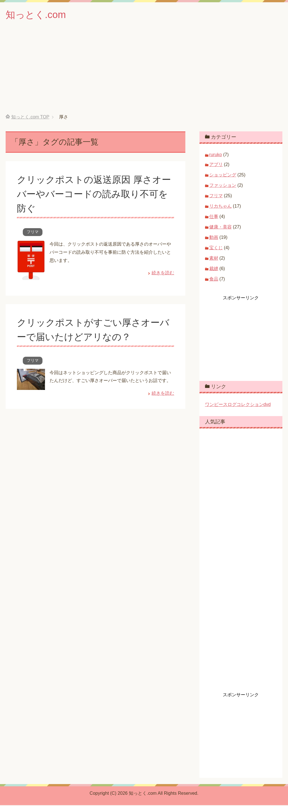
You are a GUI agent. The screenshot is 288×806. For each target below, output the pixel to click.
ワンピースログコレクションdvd (238, 405)
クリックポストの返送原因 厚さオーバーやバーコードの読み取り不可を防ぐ (94, 194)
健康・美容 (220, 227)
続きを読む (163, 273)
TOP (30, 117)
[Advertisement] (144, 72)
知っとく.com (37, 15)
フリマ (33, 232)
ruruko (215, 155)
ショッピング (222, 175)
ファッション (222, 186)
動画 (213, 238)
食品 (213, 279)
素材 (213, 259)
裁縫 (213, 269)
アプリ (216, 165)
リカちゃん (220, 207)
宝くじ (216, 248)
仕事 (213, 217)
